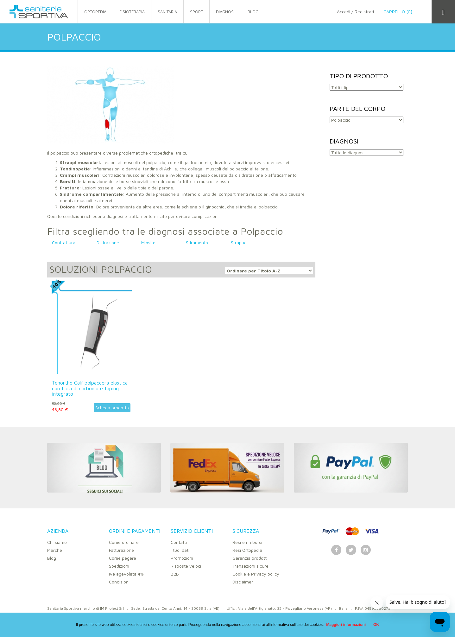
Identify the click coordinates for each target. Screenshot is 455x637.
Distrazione (108, 242)
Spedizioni (119, 566)
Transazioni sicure (250, 566)
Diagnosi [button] (225, 11)
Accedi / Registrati (355, 11)
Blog (51, 558)
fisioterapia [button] (132, 11)
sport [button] (196, 11)
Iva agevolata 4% (126, 573)
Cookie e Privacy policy (255, 573)
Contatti (179, 542)
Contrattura (63, 242)
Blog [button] (253, 11)
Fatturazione (121, 550)
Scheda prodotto (112, 407)
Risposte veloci (186, 566)
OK (376, 624)
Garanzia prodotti (250, 558)
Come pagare (122, 558)
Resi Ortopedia (247, 550)
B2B (175, 573)
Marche (54, 550)
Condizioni (119, 581)
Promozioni (182, 558)
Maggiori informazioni (346, 624)
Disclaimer (242, 581)
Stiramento (197, 242)
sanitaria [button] (167, 11)
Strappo (239, 242)
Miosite (148, 242)
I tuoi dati (180, 550)
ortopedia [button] (95, 11)
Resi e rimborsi (247, 542)
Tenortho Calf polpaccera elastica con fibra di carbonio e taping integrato (90, 388)
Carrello (402, 11)
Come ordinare (124, 542)
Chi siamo (57, 542)
